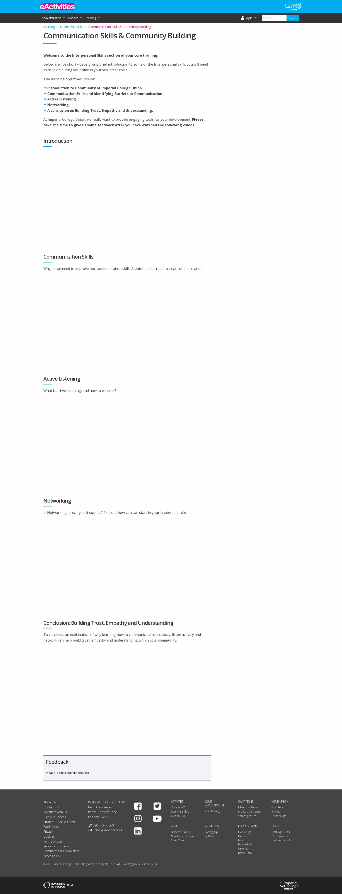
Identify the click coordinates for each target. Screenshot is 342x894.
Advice (175, 826)
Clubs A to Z (178, 807)
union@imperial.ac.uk (108, 830)
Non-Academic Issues (183, 836)
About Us (49, 802)
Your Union (280, 801)
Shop (275, 826)
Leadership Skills (71, 27)
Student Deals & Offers (59, 822)
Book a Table (245, 853)
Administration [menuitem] (51, 18)
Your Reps (278, 807)
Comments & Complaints (61, 851)
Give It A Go (178, 816)
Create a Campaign (249, 811)
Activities (177, 801)
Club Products (280, 836)
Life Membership (281, 840)
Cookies (49, 836)
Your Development (214, 803)
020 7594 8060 (103, 825)
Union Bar (244, 848)
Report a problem (56, 846)
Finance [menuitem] (73, 18)
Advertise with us (55, 812)
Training (49, 27)
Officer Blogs (279, 816)
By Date (209, 836)
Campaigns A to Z (248, 816)
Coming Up (211, 832)
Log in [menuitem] (246, 18)
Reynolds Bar (245, 844)
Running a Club (180, 811)
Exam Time (177, 840)
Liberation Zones (248, 807)
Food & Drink (247, 826)
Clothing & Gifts (281, 832)
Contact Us (51, 807)
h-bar (241, 840)
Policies (276, 811)
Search (292, 18)
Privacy (48, 832)
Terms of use (52, 841)
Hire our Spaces (54, 817)
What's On (212, 826)
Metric (242, 836)
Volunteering (212, 811)
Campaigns (245, 801)
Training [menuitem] (90, 18)
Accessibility (51, 856)
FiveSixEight (245, 832)
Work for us (51, 827)
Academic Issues (180, 832)
